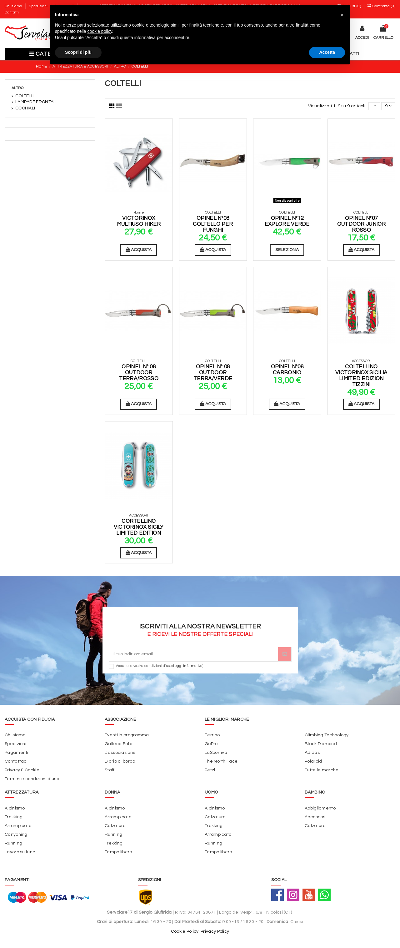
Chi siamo (14, 6)
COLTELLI (24, 96)
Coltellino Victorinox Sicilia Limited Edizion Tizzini (361, 375)
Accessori (315, 817)
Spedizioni (38, 6)
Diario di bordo (120, 761)
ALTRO (18, 88)
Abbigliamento (320, 808)
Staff (110, 770)
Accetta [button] (327, 52)
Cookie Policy (185, 931)
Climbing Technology (327, 735)
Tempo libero (118, 852)
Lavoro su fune (20, 852)
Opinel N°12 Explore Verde (287, 221)
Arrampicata (18, 826)
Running (13, 843)
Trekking (13, 817)
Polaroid (313, 761)
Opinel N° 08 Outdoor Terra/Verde (212, 372)
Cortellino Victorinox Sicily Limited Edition (139, 527)
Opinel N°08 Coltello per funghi (213, 224)
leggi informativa (187, 666)
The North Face (221, 761)
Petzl (210, 770)
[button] (342, 15)
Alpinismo (15, 808)
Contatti (12, 12)
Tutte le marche (322, 770)
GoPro (211, 744)
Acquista (139, 249)
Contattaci (16, 761)
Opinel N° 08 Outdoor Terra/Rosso (138, 372)
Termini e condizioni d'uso (32, 779)
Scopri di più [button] (78, 52)
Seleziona (287, 250)
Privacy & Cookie (22, 770)
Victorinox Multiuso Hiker (139, 221)
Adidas (312, 752)
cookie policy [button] (100, 31)
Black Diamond (321, 744)
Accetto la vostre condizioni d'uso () (159, 666)
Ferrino (212, 735)
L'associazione (120, 752)
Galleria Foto (118, 744)
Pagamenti (16, 752)
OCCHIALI (25, 108)
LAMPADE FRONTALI (36, 102)
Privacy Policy (215, 931)
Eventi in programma (127, 735)
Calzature (115, 826)
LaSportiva (216, 752)
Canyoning (16, 834)
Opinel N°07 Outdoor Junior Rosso (361, 224)
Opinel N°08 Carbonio (287, 370)
